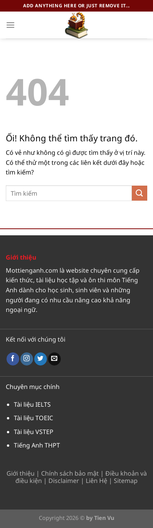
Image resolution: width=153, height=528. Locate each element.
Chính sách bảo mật (70, 473)
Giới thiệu (21, 473)
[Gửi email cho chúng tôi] (54, 358)
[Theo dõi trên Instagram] (26, 358)
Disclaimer (63, 480)
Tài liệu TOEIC (33, 418)
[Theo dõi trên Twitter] (40, 358)
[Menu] (10, 24)
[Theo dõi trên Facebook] (13, 358)
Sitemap (126, 480)
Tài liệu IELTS (32, 404)
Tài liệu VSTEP (33, 431)
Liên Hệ (96, 480)
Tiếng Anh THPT (37, 445)
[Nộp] (139, 193)
